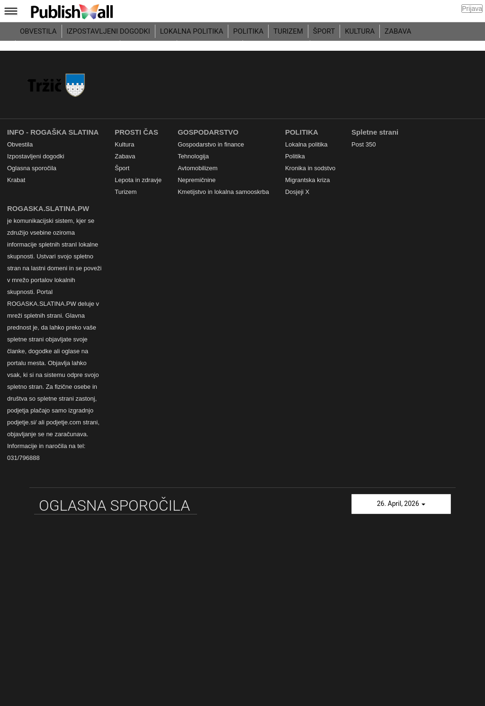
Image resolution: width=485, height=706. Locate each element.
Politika (248, 31)
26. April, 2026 (401, 503)
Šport (324, 31)
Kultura (360, 31)
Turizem (288, 31)
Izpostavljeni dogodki (108, 31)
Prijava (472, 8)
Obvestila (38, 31)
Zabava (398, 31)
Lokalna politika (192, 31)
